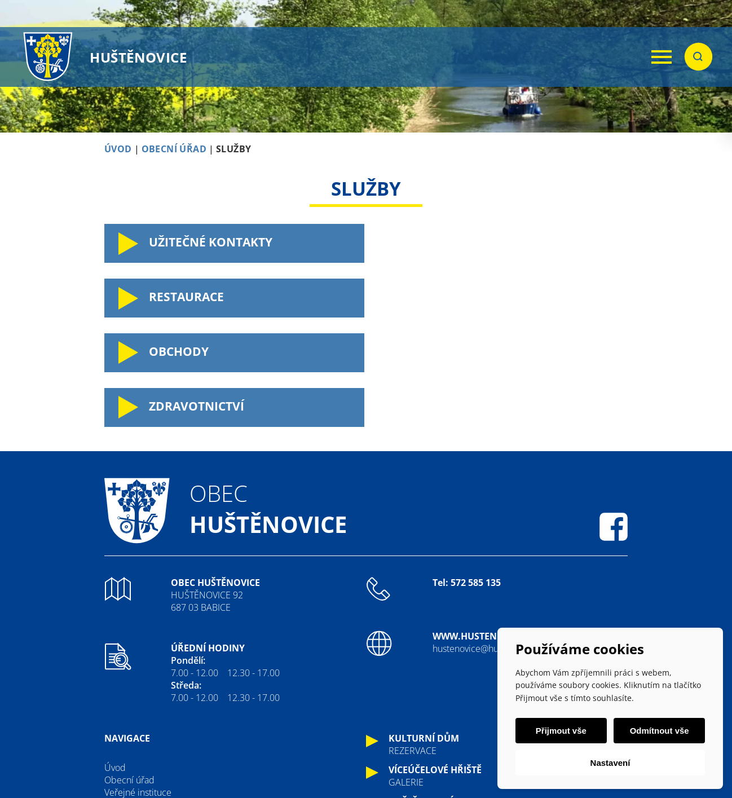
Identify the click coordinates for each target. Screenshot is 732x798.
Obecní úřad (129, 670)
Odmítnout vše (659, 730)
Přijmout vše (561, 730)
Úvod (115, 658)
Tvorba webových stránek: (251, 761)
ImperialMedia (345, 761)
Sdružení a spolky (139, 720)
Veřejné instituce (137, 683)
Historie (120, 695)
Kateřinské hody (136, 708)
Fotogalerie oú (132, 732)
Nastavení (610, 763)
